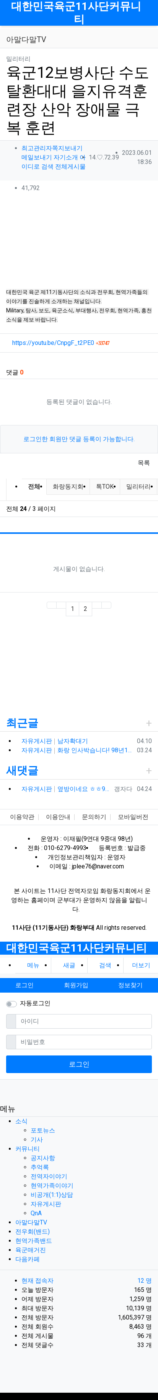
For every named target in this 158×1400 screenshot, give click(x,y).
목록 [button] (144, 462)
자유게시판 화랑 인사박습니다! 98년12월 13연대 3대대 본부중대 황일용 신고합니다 (77, 750)
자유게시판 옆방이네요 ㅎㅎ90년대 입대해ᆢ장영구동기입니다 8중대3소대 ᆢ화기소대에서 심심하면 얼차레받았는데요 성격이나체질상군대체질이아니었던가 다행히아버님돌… (66, 789)
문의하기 (94, 817)
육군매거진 (30, 1250)
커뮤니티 (27, 1148)
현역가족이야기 (52, 1185)
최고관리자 (36, 148)
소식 (21, 1121)
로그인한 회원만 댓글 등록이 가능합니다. (79, 439)
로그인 (79, 1064)
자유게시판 (46, 1204)
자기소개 (66, 157)
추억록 (40, 1167)
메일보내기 (36, 157)
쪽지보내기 (67, 148)
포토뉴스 (43, 1130)
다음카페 (27, 1259)
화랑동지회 (68, 486)
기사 (37, 1139)
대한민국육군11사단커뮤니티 (76, 13)
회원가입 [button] (76, 985)
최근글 (22, 723)
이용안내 (58, 817)
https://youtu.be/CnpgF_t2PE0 (60, 342)
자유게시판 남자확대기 (54, 741)
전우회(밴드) (32, 1231)
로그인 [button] (24, 985)
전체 (34, 486)
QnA (36, 1213)
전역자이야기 (49, 1176)
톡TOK (105, 486)
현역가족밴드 (33, 1240)
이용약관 (22, 817)
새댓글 (22, 770)
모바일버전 (133, 817)
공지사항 (43, 1158)
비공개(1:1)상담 (52, 1194)
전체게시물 (70, 166)
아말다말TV (31, 1222)
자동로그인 (35, 1003)
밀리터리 (138, 486)
